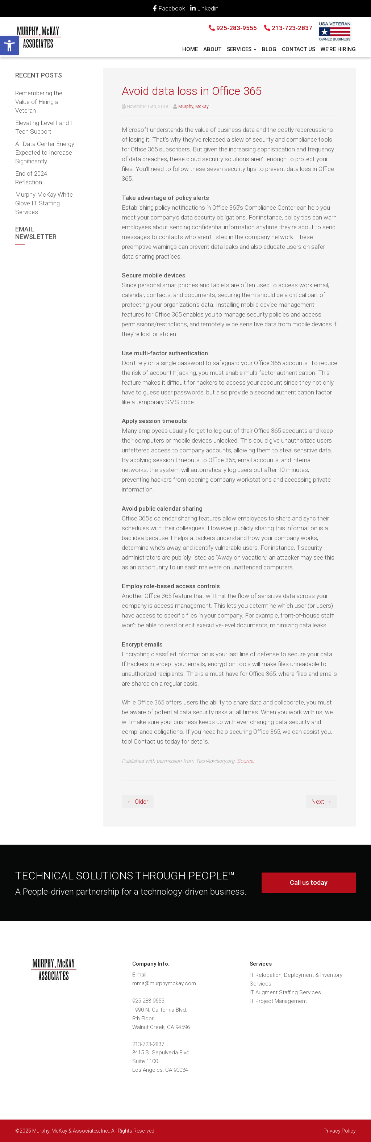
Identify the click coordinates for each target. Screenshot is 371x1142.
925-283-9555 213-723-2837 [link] (260, 28)
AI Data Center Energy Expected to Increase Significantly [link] (44, 152)
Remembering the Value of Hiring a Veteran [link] (38, 101)
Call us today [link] (309, 882)
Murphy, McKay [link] (193, 106)
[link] (9, 45)
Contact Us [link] (298, 49)
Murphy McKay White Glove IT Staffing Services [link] (44, 203)
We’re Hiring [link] (338, 49)
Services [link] (242, 49)
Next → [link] (321, 801)
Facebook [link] (169, 8)
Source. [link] (245, 761)
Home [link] (190, 49)
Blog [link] (269, 49)
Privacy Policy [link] (340, 1131)
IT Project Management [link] (278, 1001)
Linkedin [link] (204, 8)
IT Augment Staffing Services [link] (285, 992)
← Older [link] (137, 801)
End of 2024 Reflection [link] (31, 178)
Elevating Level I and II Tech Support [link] (44, 127)
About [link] (212, 49)
